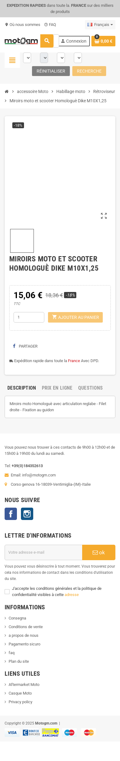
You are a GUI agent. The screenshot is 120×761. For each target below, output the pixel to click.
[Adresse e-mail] (43, 552)
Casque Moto (20, 693)
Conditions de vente (26, 626)
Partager (25, 346)
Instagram (27, 514)
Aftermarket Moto (24, 684)
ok (99, 552)
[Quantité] (29, 317)
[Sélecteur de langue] (100, 24)
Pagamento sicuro (24, 644)
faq (11, 652)
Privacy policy (20, 702)
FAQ (50, 24)
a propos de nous (23, 635)
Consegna (17, 618)
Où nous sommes (22, 24)
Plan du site (19, 661)
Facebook (11, 514)
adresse (72, 594)
